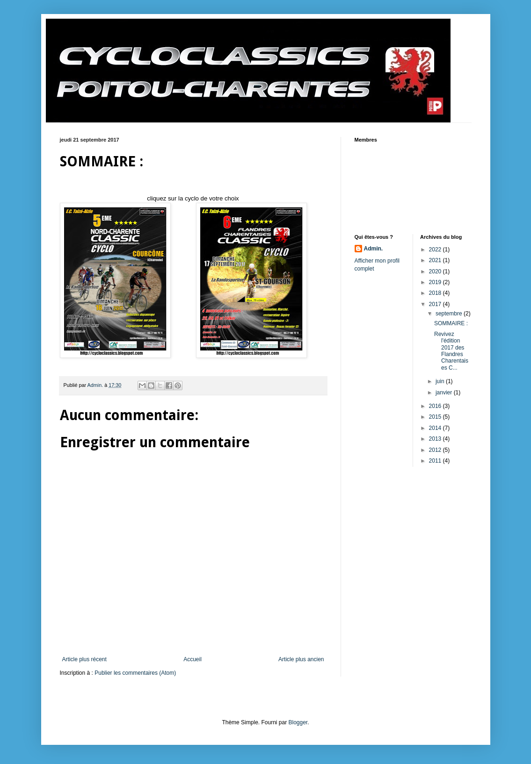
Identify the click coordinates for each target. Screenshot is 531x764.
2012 (436, 450)
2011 (436, 460)
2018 (436, 293)
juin (441, 381)
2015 (436, 417)
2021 (436, 260)
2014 (436, 428)
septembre (450, 313)
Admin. (373, 248)
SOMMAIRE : (451, 323)
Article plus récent (84, 659)
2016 (436, 406)
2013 (436, 439)
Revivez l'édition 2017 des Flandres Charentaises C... (451, 351)
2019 (436, 282)
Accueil (192, 659)
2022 (436, 249)
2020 (436, 271)
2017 (436, 304)
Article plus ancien (301, 659)
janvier (445, 392)
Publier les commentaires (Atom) (135, 673)
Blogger (298, 722)
